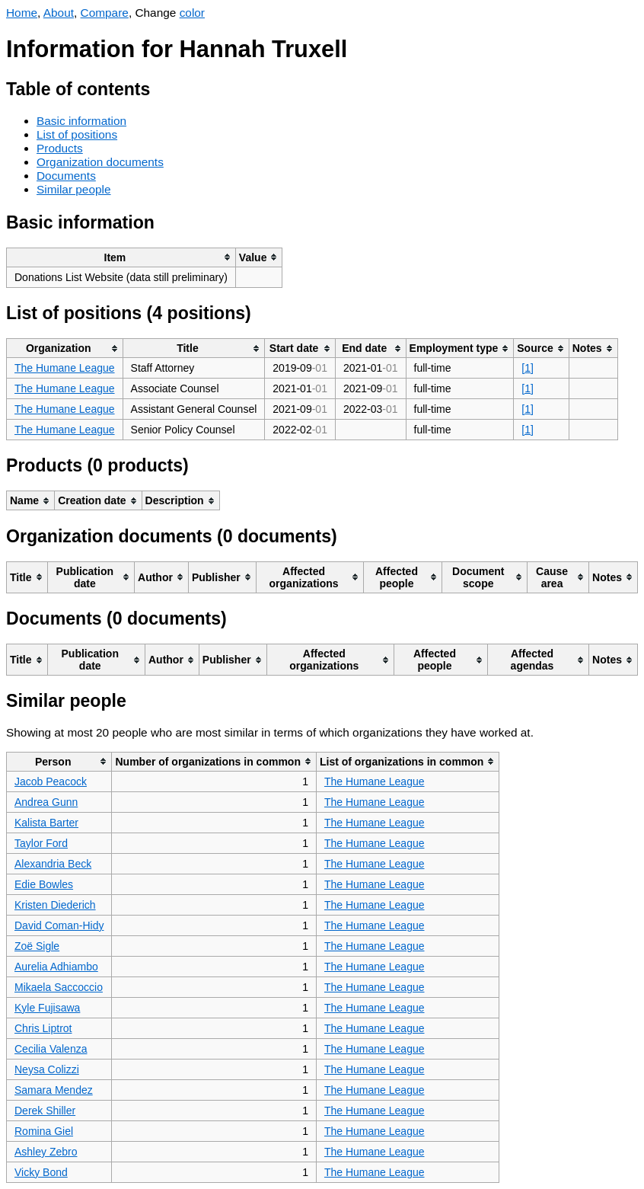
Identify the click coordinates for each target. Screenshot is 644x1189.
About (58, 12)
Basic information (81, 120)
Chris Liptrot (43, 1028)
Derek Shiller (44, 1110)
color (192, 12)
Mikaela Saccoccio (58, 987)
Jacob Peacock (50, 781)
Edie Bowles (43, 884)
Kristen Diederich (55, 905)
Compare (105, 12)
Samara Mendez (53, 1090)
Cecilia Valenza (50, 1049)
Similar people (74, 189)
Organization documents (100, 161)
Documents (66, 175)
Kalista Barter (46, 823)
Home (21, 12)
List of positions (77, 134)
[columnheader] (121, 257)
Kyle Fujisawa (47, 1008)
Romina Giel (43, 1131)
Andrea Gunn (46, 802)
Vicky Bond (41, 1172)
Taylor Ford (41, 843)
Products (60, 148)
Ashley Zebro (45, 1152)
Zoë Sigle (36, 946)
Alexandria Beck (52, 864)
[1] (527, 368)
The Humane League (64, 368)
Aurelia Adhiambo (56, 966)
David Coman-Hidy (59, 925)
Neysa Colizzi (46, 1069)
